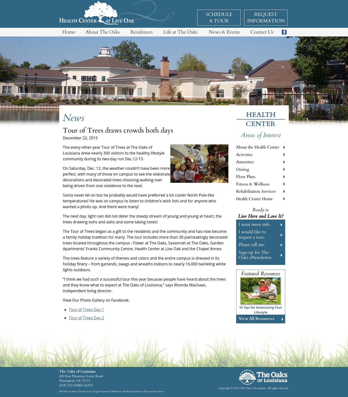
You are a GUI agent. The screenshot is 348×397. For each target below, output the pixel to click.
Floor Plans (245, 176)
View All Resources (256, 318)
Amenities (245, 162)
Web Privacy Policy (68, 391)
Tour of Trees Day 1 (86, 309)
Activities (244, 154)
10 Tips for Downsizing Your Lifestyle (260, 309)
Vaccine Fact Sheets (154, 391)
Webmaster (117, 391)
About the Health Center (257, 147)
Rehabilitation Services (256, 191)
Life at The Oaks (180, 32)
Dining (242, 169)
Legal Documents (102, 391)
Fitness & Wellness (252, 184)
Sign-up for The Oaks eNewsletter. (256, 255)
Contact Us (261, 32)
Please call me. (252, 245)
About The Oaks (103, 32)
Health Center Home (254, 199)
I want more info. (255, 224)
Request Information (266, 17)
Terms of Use (86, 391)
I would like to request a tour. (252, 234)
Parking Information (133, 391)
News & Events (224, 32)
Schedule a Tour (219, 17)
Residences (141, 32)
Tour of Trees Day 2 (86, 317)
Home (68, 32)
